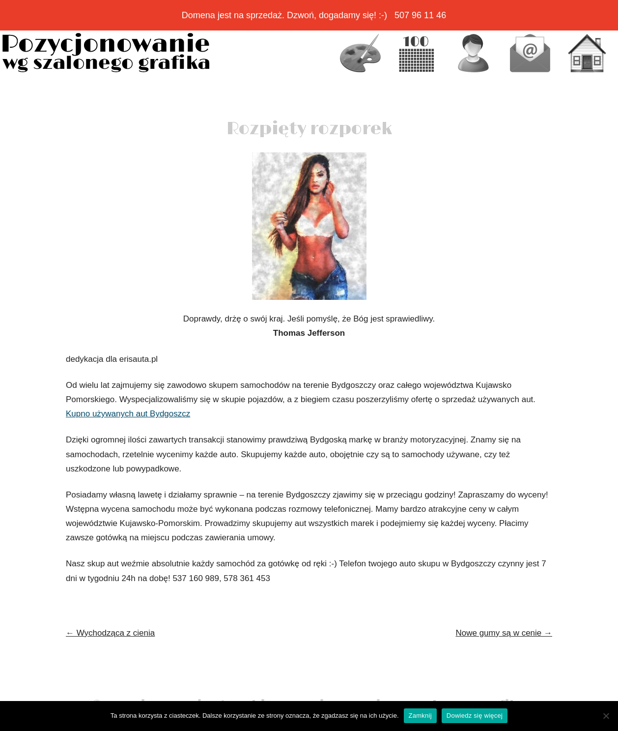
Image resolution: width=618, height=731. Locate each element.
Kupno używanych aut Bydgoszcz (128, 413)
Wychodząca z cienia (110, 633)
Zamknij (420, 715)
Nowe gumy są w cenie (503, 633)
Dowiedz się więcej (475, 715)
